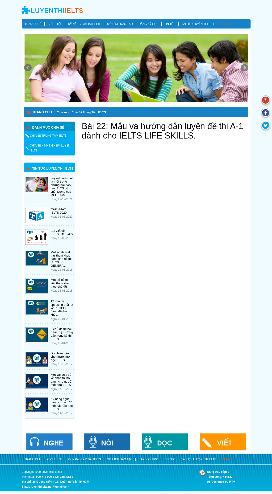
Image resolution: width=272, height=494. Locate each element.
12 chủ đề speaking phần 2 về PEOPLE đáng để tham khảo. (62, 307)
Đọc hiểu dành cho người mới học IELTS (61, 356)
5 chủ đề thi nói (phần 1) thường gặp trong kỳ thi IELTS (62, 334)
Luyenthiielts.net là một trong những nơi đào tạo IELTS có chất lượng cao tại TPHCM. (62, 186)
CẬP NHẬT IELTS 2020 (59, 211)
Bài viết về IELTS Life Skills (62, 232)
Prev (28, 68)
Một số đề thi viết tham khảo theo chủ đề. (61, 283)
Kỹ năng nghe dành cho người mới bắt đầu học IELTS (62, 404)
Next (244, 68)
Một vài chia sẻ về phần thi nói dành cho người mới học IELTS (61, 380)
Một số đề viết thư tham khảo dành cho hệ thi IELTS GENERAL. (61, 258)
